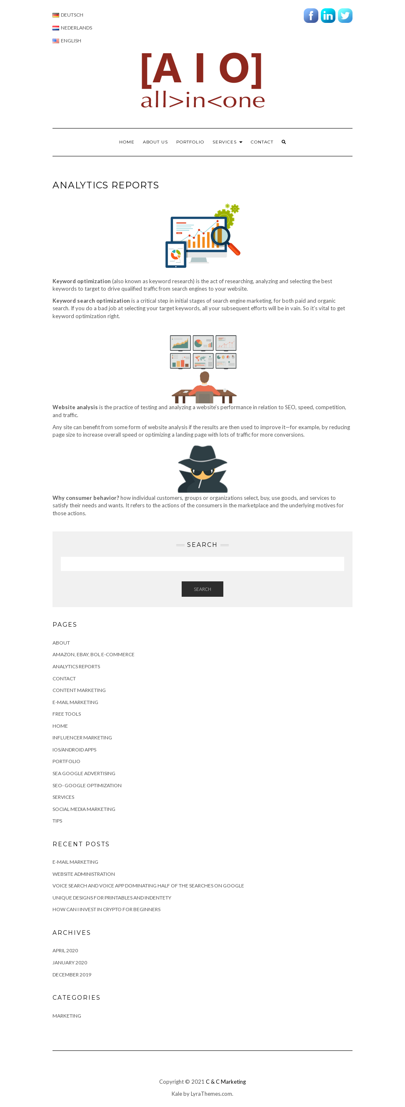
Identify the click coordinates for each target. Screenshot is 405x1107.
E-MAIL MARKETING (75, 862)
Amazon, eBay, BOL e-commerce (93, 654)
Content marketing (79, 690)
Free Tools (66, 714)
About (61, 643)
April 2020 (65, 950)
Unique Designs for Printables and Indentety (111, 897)
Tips (57, 821)
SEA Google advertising (83, 773)
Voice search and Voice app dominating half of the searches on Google (148, 885)
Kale (177, 1093)
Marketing (66, 1016)
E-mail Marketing (75, 702)
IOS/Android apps (74, 749)
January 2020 (69, 962)
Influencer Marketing (82, 737)
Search (202, 589)
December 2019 (71, 974)
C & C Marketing (226, 1081)
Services (227, 142)
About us (155, 142)
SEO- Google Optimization (87, 785)
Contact (262, 142)
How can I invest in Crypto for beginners (106, 909)
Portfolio (190, 142)
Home (127, 142)
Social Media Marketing (83, 809)
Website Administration (83, 874)
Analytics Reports (76, 666)
